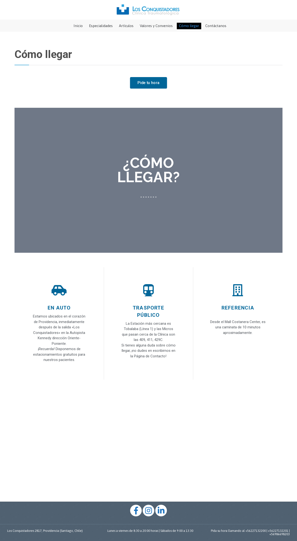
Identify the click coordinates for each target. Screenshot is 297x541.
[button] (148, 82)
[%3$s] (148, 442)
